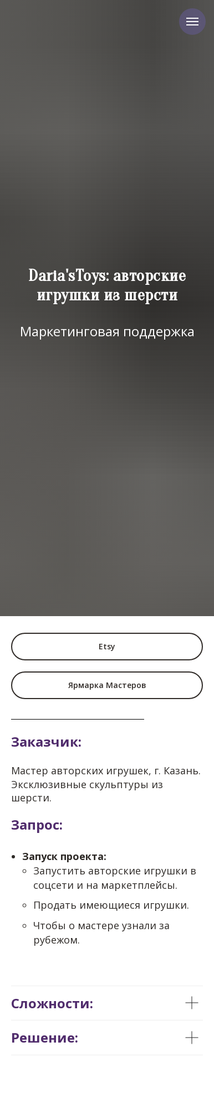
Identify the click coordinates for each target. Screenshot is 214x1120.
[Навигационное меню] (192, 21)
